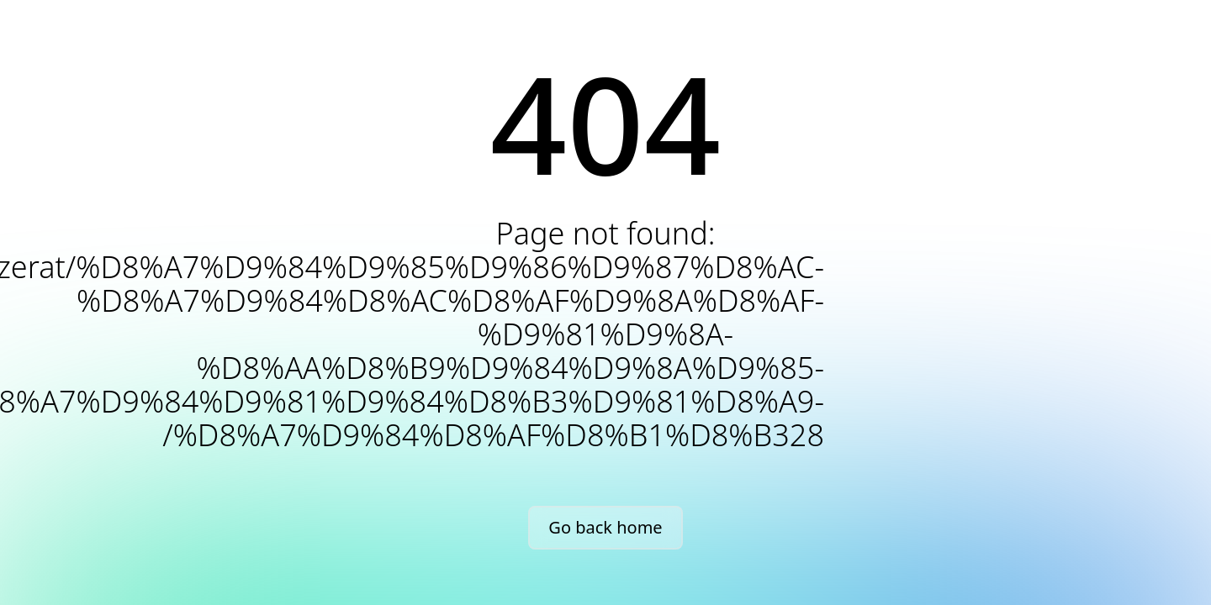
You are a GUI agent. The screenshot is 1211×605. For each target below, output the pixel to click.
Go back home (605, 527)
